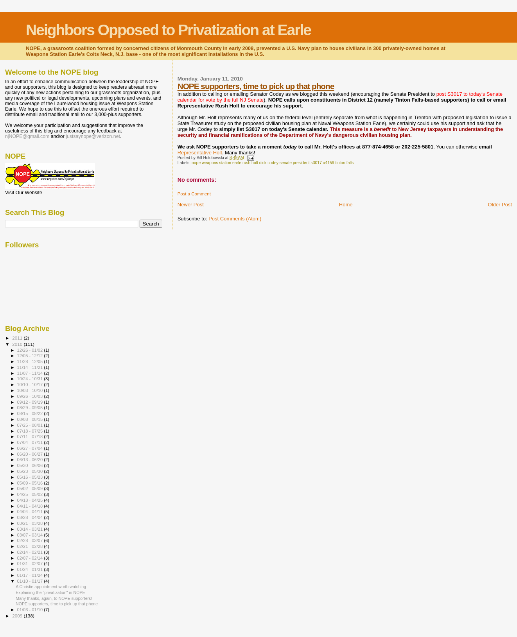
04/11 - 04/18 (30, 506)
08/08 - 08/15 (30, 419)
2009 (17, 615)
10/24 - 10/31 (30, 378)
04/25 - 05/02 (30, 494)
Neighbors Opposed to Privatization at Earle (168, 29)
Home (346, 205)
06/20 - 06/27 (30, 454)
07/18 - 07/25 (30, 431)
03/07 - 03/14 (30, 535)
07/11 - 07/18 (30, 436)
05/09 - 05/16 (30, 483)
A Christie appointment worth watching (51, 586)
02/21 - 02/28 (30, 546)
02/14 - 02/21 (30, 552)
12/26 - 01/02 (30, 350)
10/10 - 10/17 (30, 384)
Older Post (500, 205)
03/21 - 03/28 (30, 523)
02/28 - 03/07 (30, 540)
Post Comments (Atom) (234, 219)
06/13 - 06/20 (30, 459)
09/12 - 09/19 (30, 402)
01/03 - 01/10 (30, 609)
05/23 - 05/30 (30, 471)
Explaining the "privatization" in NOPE (50, 592)
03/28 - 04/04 (30, 517)
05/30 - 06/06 (30, 465)
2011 (17, 337)
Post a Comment (194, 193)
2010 (17, 344)
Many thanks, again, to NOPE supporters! (54, 598)
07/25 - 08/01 (30, 425)
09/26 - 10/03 (30, 396)
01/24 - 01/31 (30, 569)
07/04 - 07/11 (30, 442)
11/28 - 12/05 (30, 361)
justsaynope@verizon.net (93, 136)
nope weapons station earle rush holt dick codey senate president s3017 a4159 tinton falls (273, 163)
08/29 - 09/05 (30, 407)
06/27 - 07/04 (30, 448)
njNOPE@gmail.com (27, 136)
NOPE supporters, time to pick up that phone (256, 86)
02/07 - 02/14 (30, 558)
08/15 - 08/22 (30, 413)
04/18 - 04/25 (30, 500)
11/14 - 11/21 (30, 367)
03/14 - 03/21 (30, 529)
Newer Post (191, 205)
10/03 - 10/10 (30, 390)
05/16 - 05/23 (30, 477)
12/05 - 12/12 (30, 355)
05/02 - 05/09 (30, 488)
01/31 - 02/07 (30, 563)
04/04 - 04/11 (30, 511)
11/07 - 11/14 (30, 373)
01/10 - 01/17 (30, 581)
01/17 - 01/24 (30, 575)
